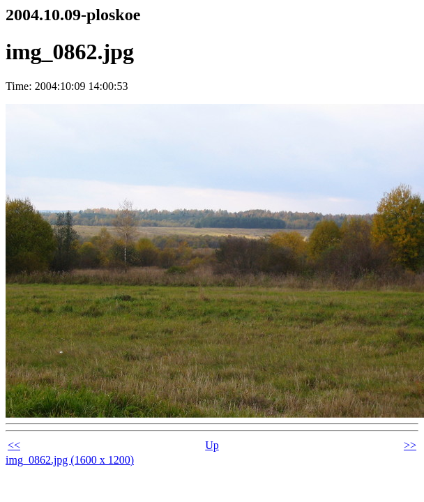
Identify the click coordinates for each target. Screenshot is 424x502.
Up (212, 445)
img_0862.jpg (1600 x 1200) (70, 460)
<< (14, 445)
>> (410, 445)
